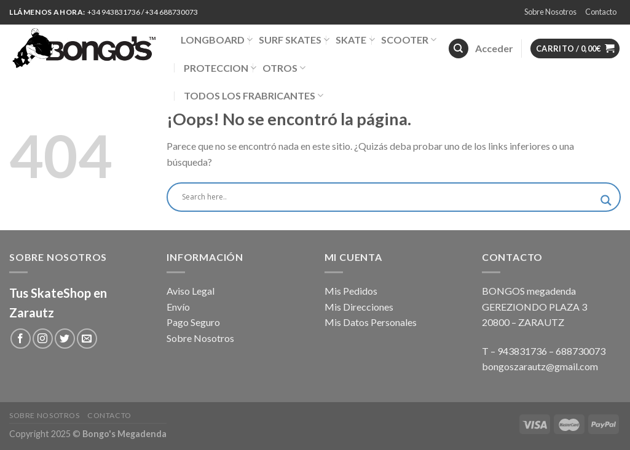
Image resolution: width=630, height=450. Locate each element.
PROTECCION (220, 68)
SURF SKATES (294, 39)
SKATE (355, 39)
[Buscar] (458, 49)
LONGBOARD (217, 39)
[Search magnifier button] (606, 200)
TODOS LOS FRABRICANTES (253, 95)
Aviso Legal (191, 291)
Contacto (600, 12)
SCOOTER (408, 39)
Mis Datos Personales (371, 322)
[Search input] (388, 197)
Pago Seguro (193, 322)
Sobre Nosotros (550, 12)
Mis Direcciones (359, 306)
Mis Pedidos (351, 291)
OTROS (283, 68)
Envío (178, 306)
